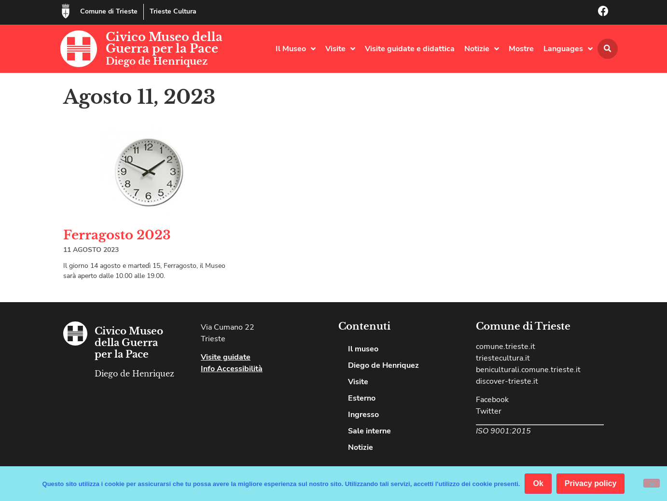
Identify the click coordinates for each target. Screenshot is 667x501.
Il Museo (296, 49)
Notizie (481, 49)
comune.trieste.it (505, 346)
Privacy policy (591, 483)
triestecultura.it (503, 358)
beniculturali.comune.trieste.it (528, 369)
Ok (538, 483)
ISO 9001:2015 (503, 431)
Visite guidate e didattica (410, 48)
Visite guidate (225, 357)
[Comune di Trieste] (65, 11)
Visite (340, 49)
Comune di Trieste (109, 11)
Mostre (521, 48)
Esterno (361, 398)
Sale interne (369, 431)
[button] (608, 49)
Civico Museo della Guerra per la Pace (164, 43)
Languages (568, 49)
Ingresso (363, 414)
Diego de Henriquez (157, 61)
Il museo (363, 349)
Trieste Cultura (173, 11)
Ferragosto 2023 (117, 235)
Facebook (492, 399)
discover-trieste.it (507, 381)
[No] (651, 483)
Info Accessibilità (232, 368)
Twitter (488, 411)
